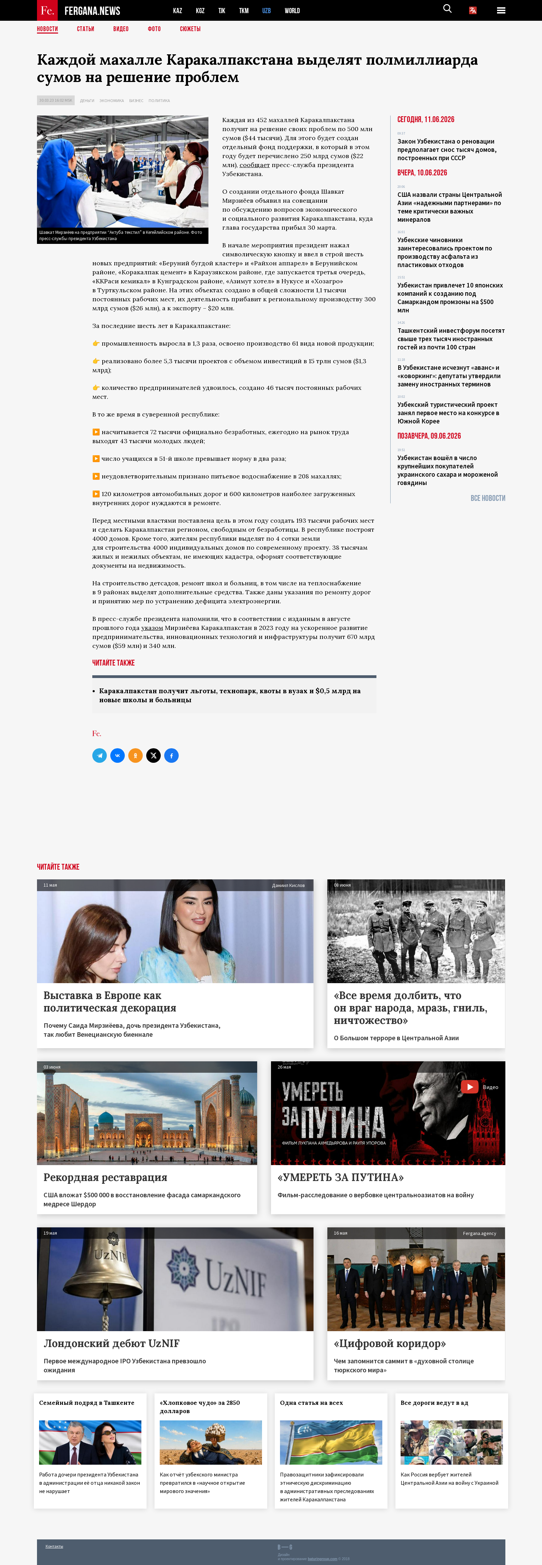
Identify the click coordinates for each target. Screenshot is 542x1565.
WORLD (295, 10)
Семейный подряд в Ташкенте (90, 1403)
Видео (123, 29)
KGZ (200, 10)
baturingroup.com (322, 1557)
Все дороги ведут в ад (437, 1403)
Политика (159, 100)
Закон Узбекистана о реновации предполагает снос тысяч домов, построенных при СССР (447, 149)
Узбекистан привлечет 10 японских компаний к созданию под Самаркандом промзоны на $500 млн (450, 297)
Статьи (87, 29)
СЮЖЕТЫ (194, 29)
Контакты (54, 1544)
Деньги (87, 100)
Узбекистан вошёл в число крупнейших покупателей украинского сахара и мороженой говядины (448, 470)
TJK (222, 10)
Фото (157, 29)
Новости (48, 29)
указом (152, 628)
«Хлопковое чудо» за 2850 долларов (202, 1408)
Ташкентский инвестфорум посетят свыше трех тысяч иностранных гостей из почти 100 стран (451, 338)
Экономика (112, 100)
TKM (245, 10)
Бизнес (136, 100)
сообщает (255, 165)
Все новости (488, 498)
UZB (268, 10)
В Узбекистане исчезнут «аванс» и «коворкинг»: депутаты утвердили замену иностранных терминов (449, 375)
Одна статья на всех (314, 1403)
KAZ (177, 10)
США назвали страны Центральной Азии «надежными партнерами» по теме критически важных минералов (450, 206)
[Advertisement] (271, 811)
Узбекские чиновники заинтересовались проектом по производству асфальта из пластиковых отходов (445, 252)
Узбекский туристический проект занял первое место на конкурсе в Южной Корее (448, 412)
